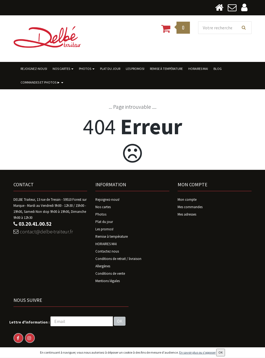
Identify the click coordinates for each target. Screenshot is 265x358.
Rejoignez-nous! (34, 69)
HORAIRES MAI (198, 69)
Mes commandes (190, 207)
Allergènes (102, 266)
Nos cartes (63, 69)
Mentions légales (107, 281)
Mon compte (187, 199)
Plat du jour (110, 69)
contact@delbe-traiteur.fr (45, 232)
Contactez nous (107, 251)
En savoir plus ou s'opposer (197, 352)
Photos (87, 69)
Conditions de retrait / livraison (118, 259)
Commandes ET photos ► (42, 83)
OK (119, 321)
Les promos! (135, 69)
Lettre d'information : (29, 322)
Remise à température (166, 69)
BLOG (217, 69)
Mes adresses (187, 214)
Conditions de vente (110, 273)
